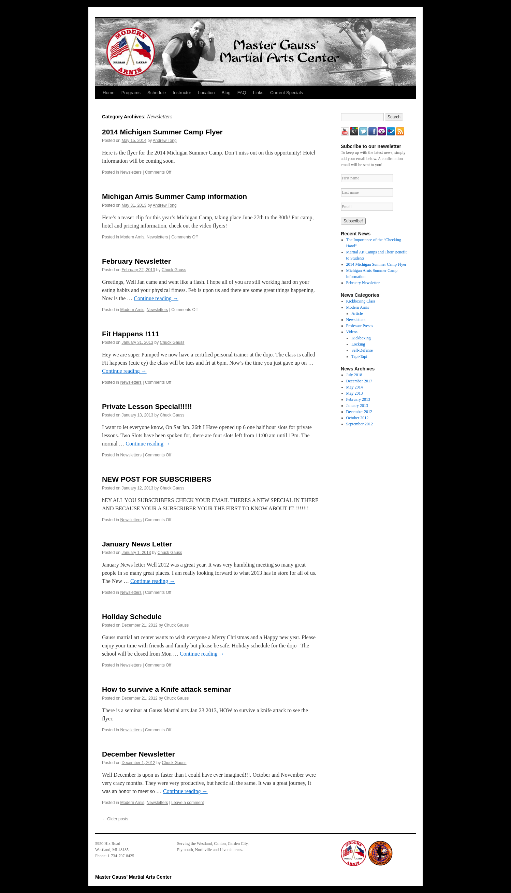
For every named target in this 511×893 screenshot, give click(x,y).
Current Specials (286, 92)
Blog (226, 92)
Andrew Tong (165, 140)
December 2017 (359, 381)
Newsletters (131, 172)
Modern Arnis (132, 237)
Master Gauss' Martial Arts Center (133, 877)
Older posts (115, 819)
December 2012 (359, 411)
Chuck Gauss (174, 269)
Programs (131, 92)
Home (109, 92)
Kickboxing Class (361, 301)
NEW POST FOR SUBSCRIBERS (156, 479)
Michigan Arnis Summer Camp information (174, 196)
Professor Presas (359, 325)
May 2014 (354, 387)
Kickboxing (361, 338)
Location (206, 92)
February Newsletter (136, 261)
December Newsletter (138, 754)
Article (357, 313)
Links (258, 92)
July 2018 (354, 374)
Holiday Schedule (132, 616)
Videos (351, 332)
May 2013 (354, 393)
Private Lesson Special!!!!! (147, 406)
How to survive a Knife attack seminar (166, 689)
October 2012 (357, 417)
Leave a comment (187, 802)
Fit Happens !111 (130, 334)
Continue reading (156, 298)
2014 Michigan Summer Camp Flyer (162, 132)
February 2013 (358, 399)
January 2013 (357, 405)
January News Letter (137, 544)
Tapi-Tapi (359, 356)
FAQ (241, 92)
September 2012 (359, 424)
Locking (358, 344)
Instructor (182, 92)
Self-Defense (362, 350)
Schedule (156, 92)
